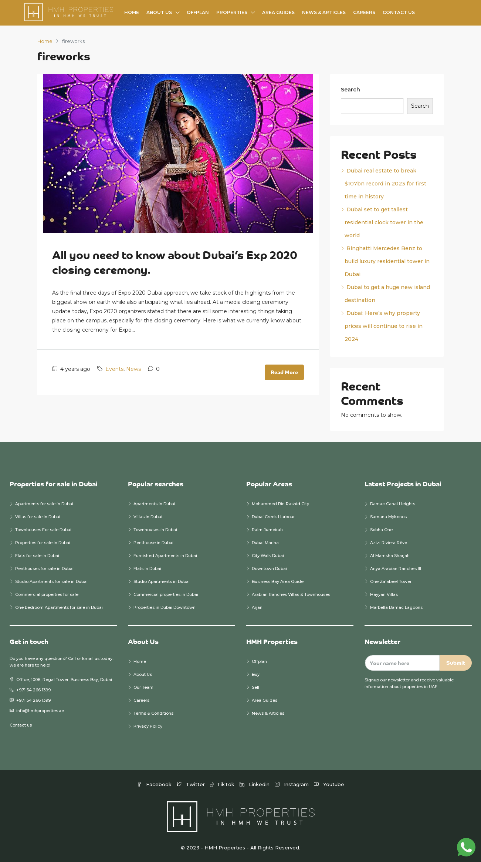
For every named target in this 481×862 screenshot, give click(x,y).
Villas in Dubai (147, 516)
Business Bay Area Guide (278, 581)
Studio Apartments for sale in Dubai (51, 581)
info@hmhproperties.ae (40, 710)
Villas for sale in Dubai (37, 516)
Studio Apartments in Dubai (161, 581)
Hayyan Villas (384, 594)
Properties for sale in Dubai (42, 542)
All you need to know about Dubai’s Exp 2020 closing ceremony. (174, 262)
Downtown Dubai (269, 568)
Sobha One (381, 529)
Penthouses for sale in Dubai (44, 568)
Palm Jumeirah (267, 529)
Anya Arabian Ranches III (396, 568)
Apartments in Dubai (154, 503)
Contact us (21, 725)
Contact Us (399, 12)
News (133, 369)
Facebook (155, 784)
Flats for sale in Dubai (37, 555)
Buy (256, 674)
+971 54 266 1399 (33, 689)
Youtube (329, 784)
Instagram (292, 784)
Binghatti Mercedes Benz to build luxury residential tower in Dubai (387, 261)
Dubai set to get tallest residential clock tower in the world (384, 222)
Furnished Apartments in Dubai (165, 555)
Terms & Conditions (153, 713)
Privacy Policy (147, 726)
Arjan (257, 607)
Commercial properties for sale (46, 594)
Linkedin (255, 784)
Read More (284, 372)
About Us (159, 12)
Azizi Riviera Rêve (388, 542)
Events (114, 369)
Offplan (198, 12)
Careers (364, 12)
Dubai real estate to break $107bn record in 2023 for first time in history (385, 183)
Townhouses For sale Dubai (43, 529)
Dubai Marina (265, 542)
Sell (255, 687)
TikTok (223, 784)
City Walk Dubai (268, 555)
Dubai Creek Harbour (273, 516)
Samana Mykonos (388, 516)
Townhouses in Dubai (155, 529)
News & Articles (324, 12)
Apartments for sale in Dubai (44, 503)
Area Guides (278, 12)
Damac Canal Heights (392, 503)
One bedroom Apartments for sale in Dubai (59, 607)
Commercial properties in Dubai (165, 594)
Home (131, 12)
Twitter (191, 784)
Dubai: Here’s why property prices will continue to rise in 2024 (384, 326)
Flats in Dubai (147, 568)
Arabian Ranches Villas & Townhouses (291, 594)
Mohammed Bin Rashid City (280, 503)
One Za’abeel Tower (390, 581)
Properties (231, 12)
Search (350, 89)
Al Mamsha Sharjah (390, 555)
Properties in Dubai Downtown (164, 607)
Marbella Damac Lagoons (396, 607)
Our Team (143, 687)
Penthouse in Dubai (153, 542)
